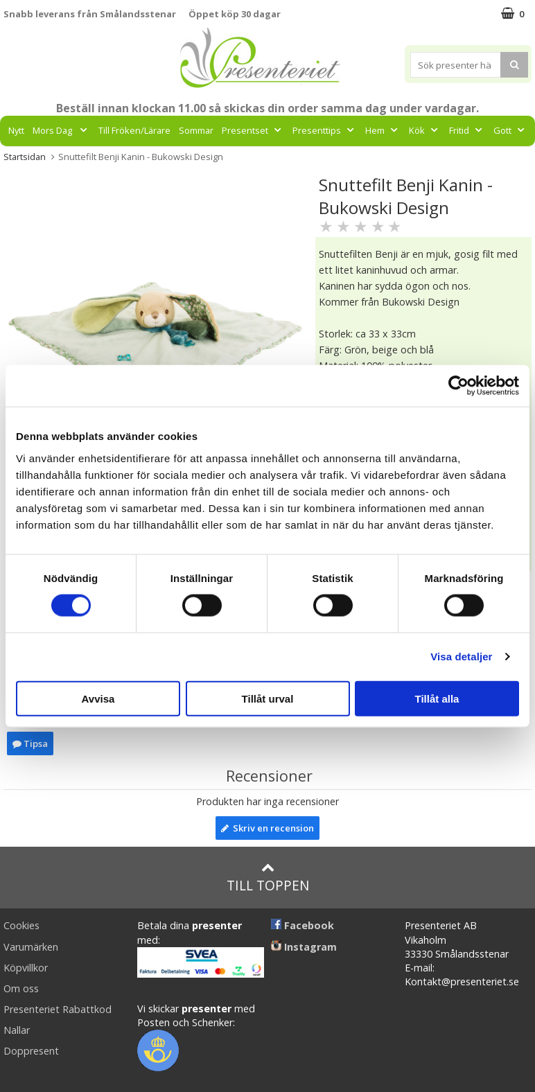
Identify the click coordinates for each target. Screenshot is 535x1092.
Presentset (253, 130)
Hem (383, 130)
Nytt (16, 130)
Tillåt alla (437, 698)
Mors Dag (61, 130)
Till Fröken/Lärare (134, 130)
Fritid (467, 130)
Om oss (21, 988)
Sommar (196, 130)
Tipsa (30, 743)
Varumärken (30, 946)
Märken (253, 161)
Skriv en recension (267, 828)
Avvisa (98, 698)
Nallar (16, 1030)
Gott (510, 130)
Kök (425, 130)
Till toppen (268, 878)
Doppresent (31, 1050)
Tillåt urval (268, 698)
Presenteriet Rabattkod (57, 1009)
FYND (295, 161)
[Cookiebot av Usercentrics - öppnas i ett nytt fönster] (458, 386)
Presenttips (324, 130)
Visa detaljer (461, 656)
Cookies (21, 925)
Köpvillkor (25, 967)
